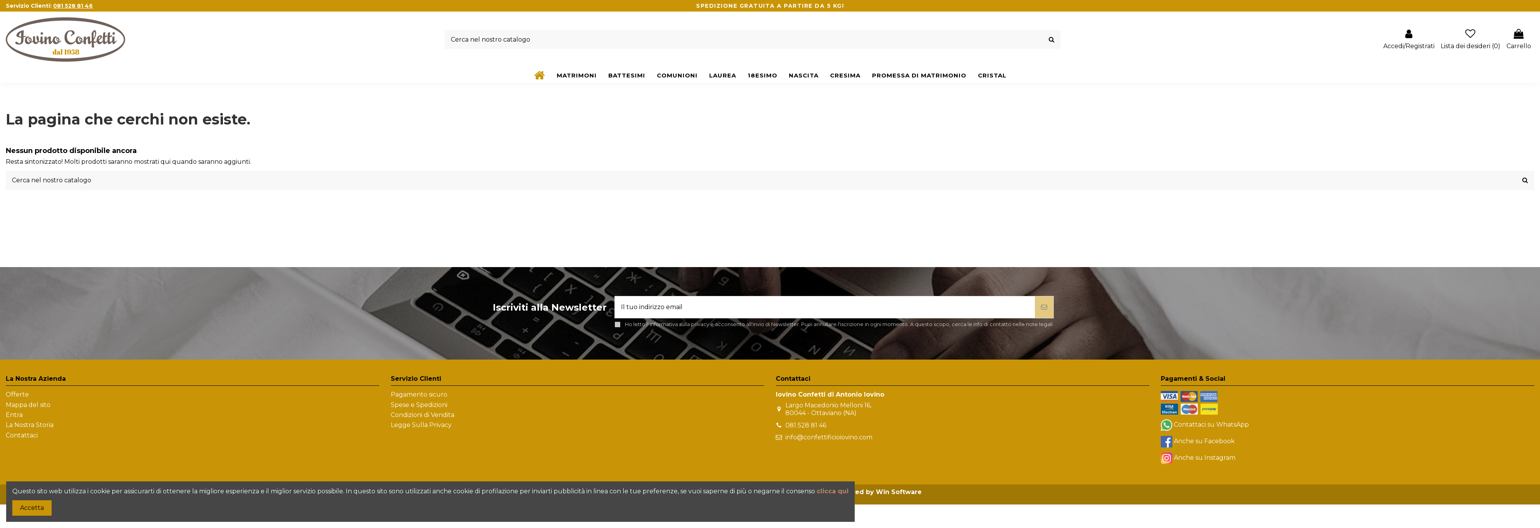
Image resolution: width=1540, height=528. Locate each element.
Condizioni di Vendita (422, 415)
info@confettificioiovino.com (828, 437)
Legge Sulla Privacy (421, 425)
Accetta (32, 507)
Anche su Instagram (1204, 457)
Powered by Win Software (878, 492)
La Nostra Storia (30, 425)
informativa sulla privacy (679, 324)
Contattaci (22, 435)
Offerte (17, 394)
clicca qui (833, 491)
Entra (14, 415)
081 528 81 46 (805, 425)
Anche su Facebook (1204, 441)
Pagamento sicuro (419, 394)
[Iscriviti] (1044, 307)
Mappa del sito (28, 405)
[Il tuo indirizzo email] (825, 307)
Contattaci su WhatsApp (1211, 425)
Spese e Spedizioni (419, 405)
